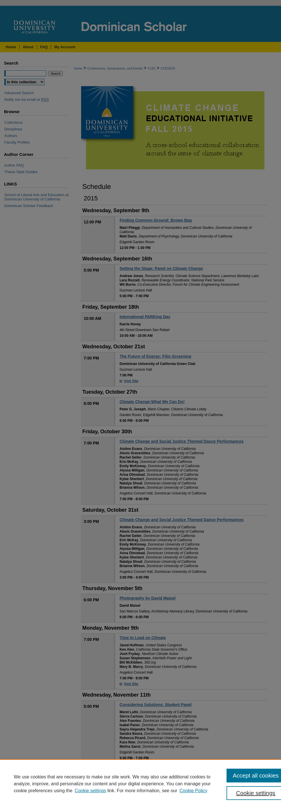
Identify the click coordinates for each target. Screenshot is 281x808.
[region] (140, 783)
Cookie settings (90, 790)
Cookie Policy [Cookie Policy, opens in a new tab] (193, 790)
